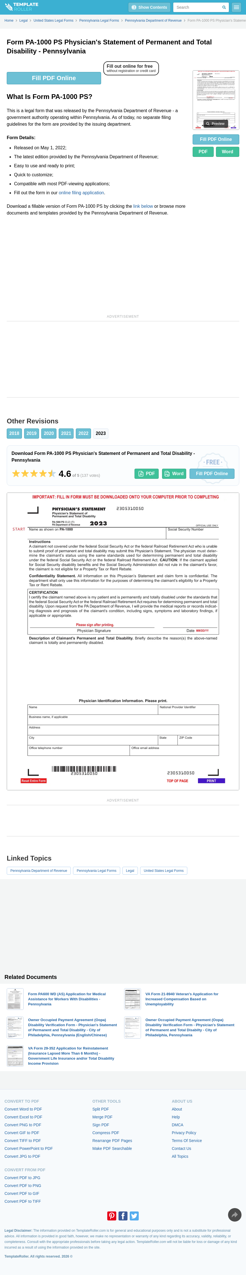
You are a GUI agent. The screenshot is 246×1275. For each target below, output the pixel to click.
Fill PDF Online (54, 78)
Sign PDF (100, 1125)
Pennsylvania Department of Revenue (38, 871)
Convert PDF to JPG (22, 1177)
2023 (101, 433)
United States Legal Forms (164, 871)
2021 (66, 433)
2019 (32, 433)
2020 (49, 433)
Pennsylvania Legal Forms (96, 871)
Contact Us (181, 1148)
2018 (14, 433)
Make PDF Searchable (112, 1148)
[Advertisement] (97, 264)
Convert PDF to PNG (22, 1185)
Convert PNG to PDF (22, 1125)
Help (176, 1117)
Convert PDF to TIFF (22, 1201)
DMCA (177, 1125)
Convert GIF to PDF (21, 1132)
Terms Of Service (187, 1140)
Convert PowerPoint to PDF (28, 1148)
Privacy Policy (184, 1132)
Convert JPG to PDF (22, 1156)
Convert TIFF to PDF (22, 1140)
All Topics (180, 1156)
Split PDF (100, 1109)
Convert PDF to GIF (21, 1193)
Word (227, 151)
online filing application (81, 192)
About (177, 1109)
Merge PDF (102, 1117)
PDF (203, 151)
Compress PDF (105, 1132)
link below (143, 206)
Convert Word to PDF (23, 1109)
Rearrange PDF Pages (112, 1140)
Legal (130, 871)
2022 (83, 433)
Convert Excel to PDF (23, 1117)
